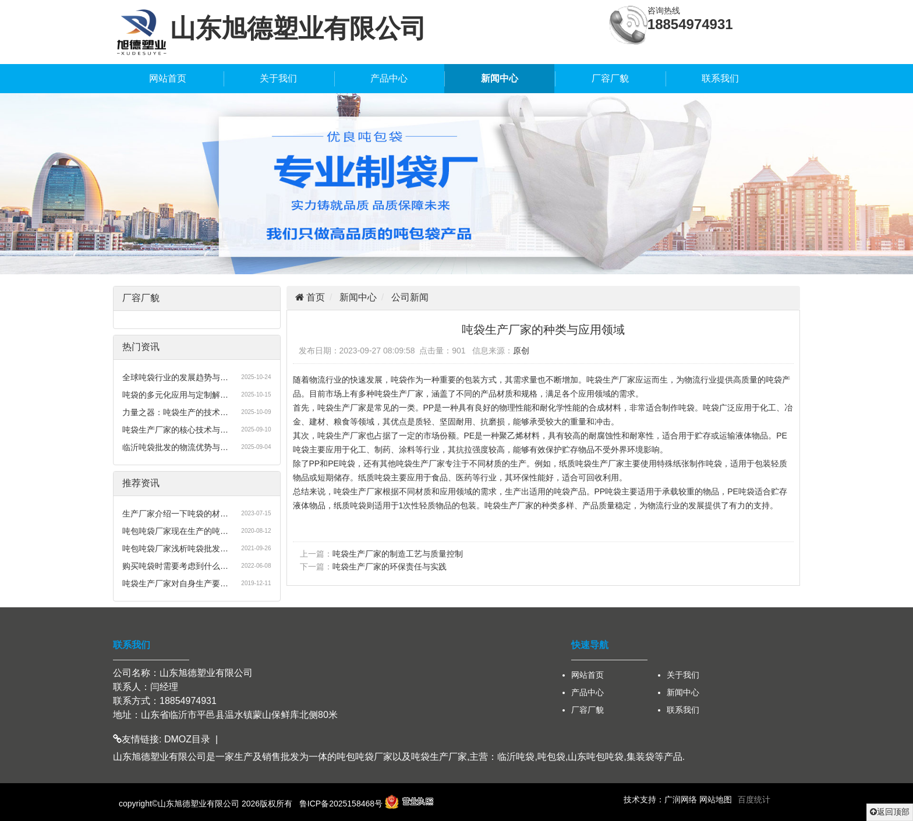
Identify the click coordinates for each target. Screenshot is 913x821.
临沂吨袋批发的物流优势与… (175, 447)
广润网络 (680, 799)
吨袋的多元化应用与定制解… (175, 394)
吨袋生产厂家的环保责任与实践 (389, 566)
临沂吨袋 (516, 757)
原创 (521, 350)
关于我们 (278, 78)
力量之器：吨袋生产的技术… (175, 412)
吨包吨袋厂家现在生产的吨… (175, 531)
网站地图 (715, 799)
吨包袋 (551, 757)
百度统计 (754, 799)
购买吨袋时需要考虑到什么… (175, 566)
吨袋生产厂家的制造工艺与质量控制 (397, 553)
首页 (314, 297)
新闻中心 (499, 78)
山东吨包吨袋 (596, 757)
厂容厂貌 (610, 78)
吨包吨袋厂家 (364, 757)
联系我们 (720, 78)
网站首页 (167, 78)
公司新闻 (410, 297)
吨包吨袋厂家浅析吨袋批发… (175, 548)
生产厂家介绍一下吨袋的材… (175, 513)
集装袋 (640, 757)
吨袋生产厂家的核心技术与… (175, 429)
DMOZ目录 (187, 739)
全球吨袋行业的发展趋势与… (175, 377)
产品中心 (389, 78)
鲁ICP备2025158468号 (341, 803)
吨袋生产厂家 (439, 757)
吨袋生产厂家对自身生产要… (175, 583)
